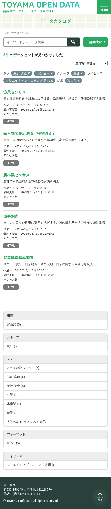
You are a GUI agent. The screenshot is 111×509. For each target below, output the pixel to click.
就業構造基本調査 (18, 258)
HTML (11, 121)
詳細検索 (95, 42)
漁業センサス (14, 92)
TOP (6, 32)
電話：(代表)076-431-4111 (21, 494)
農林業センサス (16, 175)
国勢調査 (10, 216)
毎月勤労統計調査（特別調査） (29, 134)
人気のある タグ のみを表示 (26, 421)
